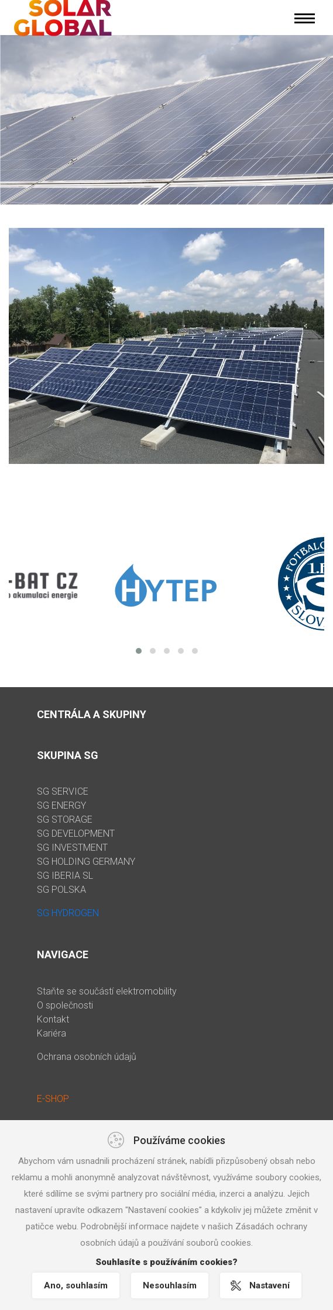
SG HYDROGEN (68, 913)
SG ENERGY (61, 805)
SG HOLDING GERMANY (86, 861)
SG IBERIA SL (65, 875)
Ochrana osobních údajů (86, 1056)
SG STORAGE (64, 819)
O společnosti (65, 1005)
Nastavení (269, 1285)
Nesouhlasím (170, 1285)
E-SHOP (53, 1098)
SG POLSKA (61, 889)
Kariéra (51, 1033)
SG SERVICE (62, 791)
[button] (139, 651)
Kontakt (53, 1019)
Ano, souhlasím (76, 1285)
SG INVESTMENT (72, 847)
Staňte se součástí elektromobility (107, 991)
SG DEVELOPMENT (76, 833)
